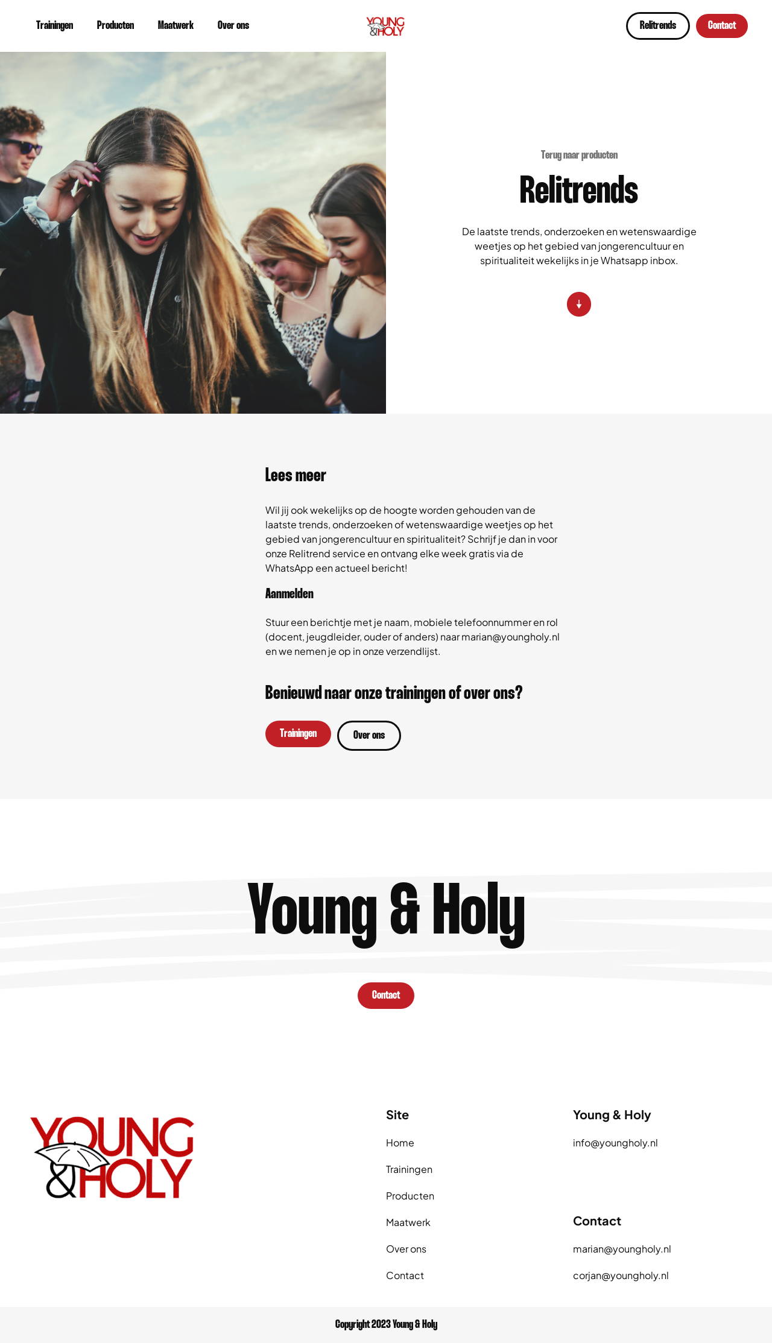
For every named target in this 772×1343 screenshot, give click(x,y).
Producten (115, 26)
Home (400, 1142)
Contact (405, 1275)
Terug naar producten (579, 155)
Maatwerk (176, 26)
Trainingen (54, 26)
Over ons (233, 26)
